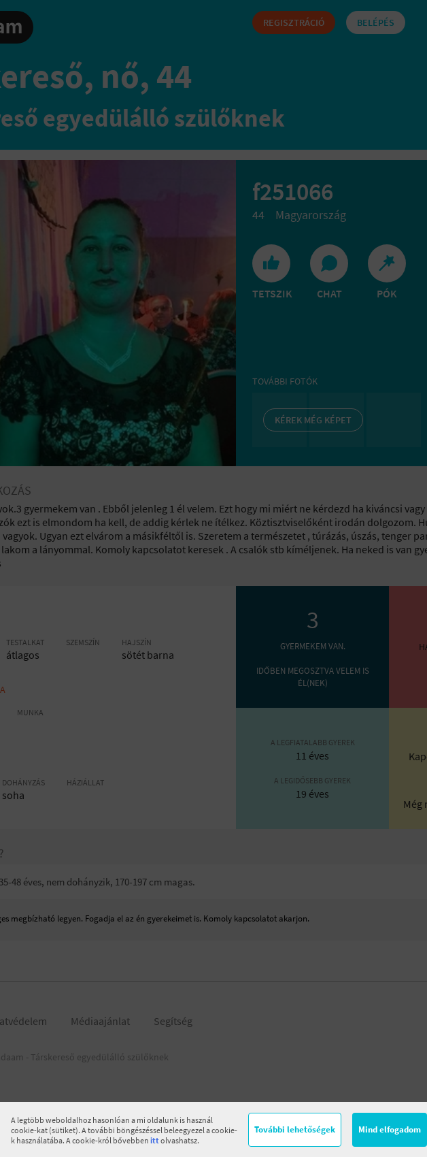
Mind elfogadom (389, 1129)
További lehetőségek (294, 1129)
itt (154, 1140)
